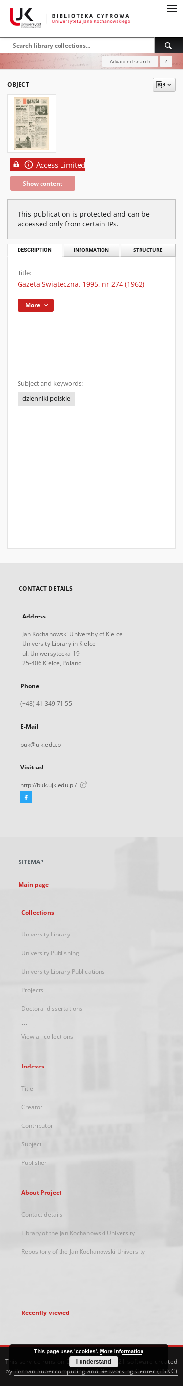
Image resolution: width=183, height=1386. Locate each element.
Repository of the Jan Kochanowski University (83, 1251)
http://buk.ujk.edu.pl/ (54, 785)
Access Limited (47, 164)
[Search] (169, 45)
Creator (32, 1107)
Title (27, 1089)
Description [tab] (35, 250)
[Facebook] (26, 797)
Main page (34, 884)
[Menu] (172, 8)
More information (121, 1351)
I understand (93, 1361)
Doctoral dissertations (52, 1008)
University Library (45, 934)
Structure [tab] (148, 250)
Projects (32, 990)
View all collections (47, 1036)
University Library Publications (63, 971)
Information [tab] (91, 250)
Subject (31, 1144)
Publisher (34, 1163)
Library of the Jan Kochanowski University (78, 1233)
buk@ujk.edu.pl (41, 744)
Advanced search (130, 61)
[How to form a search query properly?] (166, 61)
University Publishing (50, 953)
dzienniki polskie (46, 398)
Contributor (37, 1126)
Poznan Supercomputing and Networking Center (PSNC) (96, 1371)
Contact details (42, 1214)
